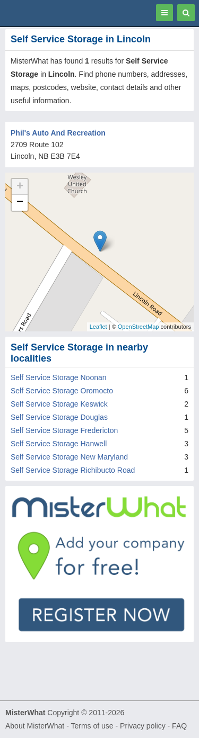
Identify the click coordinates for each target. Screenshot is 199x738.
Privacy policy (143, 726)
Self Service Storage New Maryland (69, 457)
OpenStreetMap (138, 326)
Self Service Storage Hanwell (59, 443)
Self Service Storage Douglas (59, 417)
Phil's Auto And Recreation (58, 133)
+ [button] (19, 187)
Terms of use (92, 726)
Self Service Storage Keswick (59, 404)
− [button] (19, 203)
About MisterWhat (34, 726)
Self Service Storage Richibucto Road (73, 470)
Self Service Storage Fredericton (64, 430)
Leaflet (98, 326)
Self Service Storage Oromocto (62, 390)
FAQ (179, 726)
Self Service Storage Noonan (59, 377)
